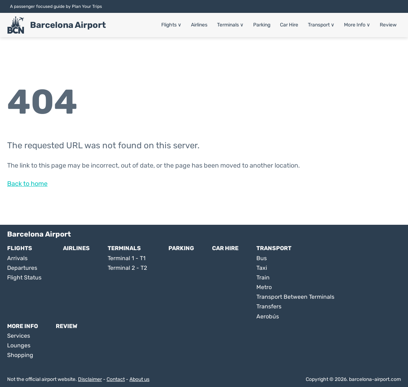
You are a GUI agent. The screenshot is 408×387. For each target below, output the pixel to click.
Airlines (199, 25)
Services (18, 335)
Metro (264, 287)
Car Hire (289, 25)
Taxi (261, 267)
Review (388, 25)
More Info (357, 25)
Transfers (268, 306)
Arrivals (17, 258)
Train (263, 277)
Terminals (230, 25)
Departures (22, 267)
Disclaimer (90, 379)
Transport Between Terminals (295, 296)
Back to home (27, 184)
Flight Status (24, 277)
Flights (171, 25)
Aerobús (267, 316)
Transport (321, 25)
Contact (116, 379)
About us (139, 379)
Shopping (20, 355)
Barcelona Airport (68, 25)
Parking (261, 25)
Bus (261, 258)
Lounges (18, 345)
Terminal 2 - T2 (127, 267)
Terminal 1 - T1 (127, 258)
